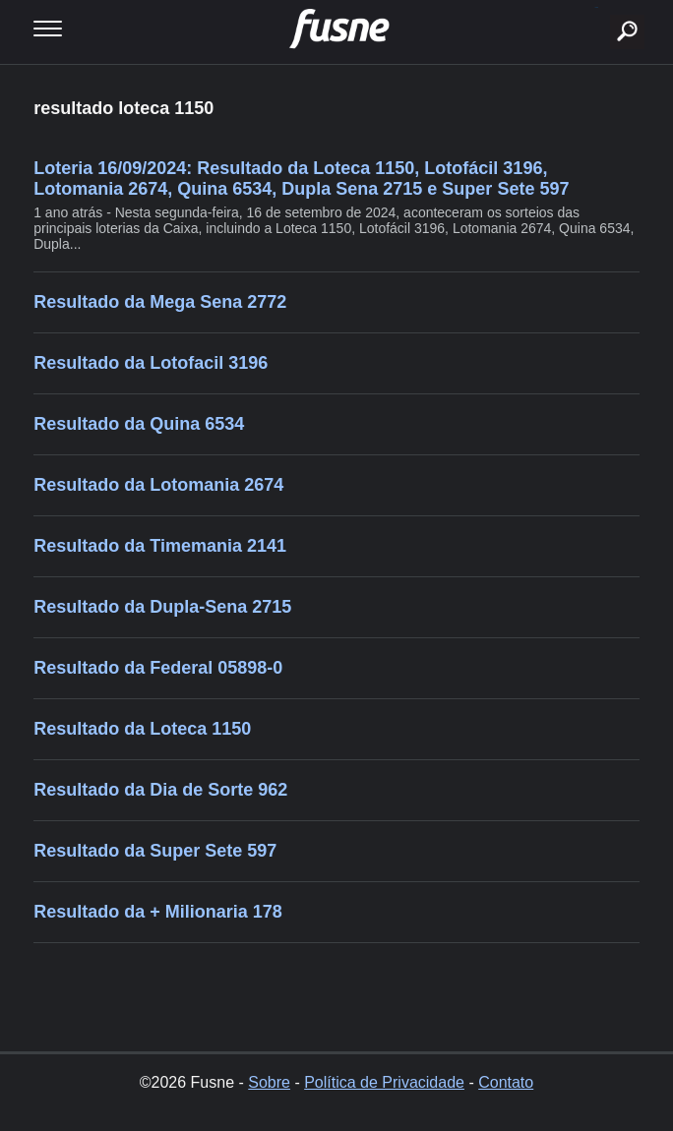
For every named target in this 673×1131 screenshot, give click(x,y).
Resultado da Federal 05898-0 (157, 668)
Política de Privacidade (384, 1082)
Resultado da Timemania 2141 (159, 546)
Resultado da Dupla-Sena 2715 (162, 607)
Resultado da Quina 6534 (138, 424)
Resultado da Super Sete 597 (154, 851)
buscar (596, 7)
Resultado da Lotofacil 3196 (150, 363)
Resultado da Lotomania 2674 (158, 485)
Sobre (269, 1082)
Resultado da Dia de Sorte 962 (160, 790)
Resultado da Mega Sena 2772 (159, 302)
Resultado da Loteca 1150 (142, 729)
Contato (505, 1082)
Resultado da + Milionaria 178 (157, 912)
